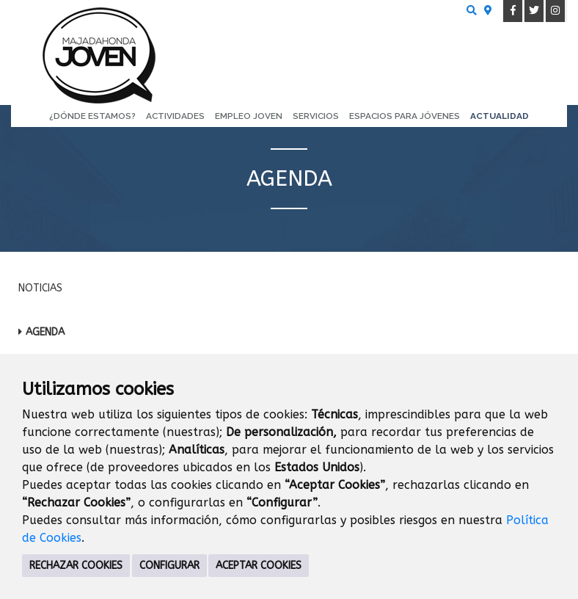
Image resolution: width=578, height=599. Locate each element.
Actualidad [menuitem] (499, 116)
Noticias (40, 288)
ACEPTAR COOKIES (258, 565)
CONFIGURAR (169, 565)
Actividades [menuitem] (175, 116)
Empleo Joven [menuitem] (248, 116)
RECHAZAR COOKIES (75, 565)
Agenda (45, 332)
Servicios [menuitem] (316, 116)
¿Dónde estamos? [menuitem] (92, 116)
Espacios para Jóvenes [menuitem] (404, 116)
